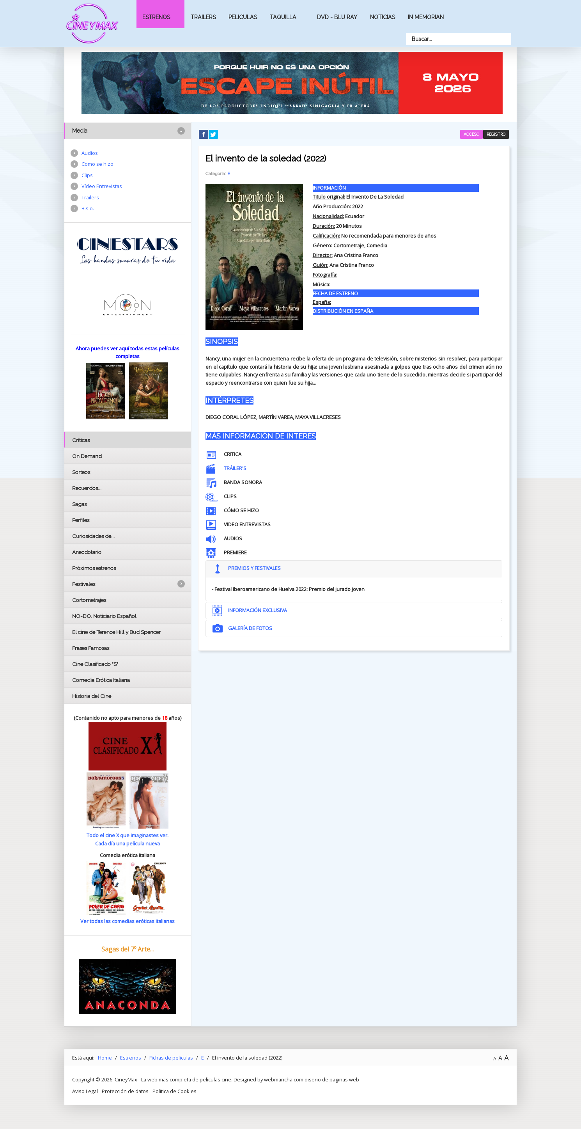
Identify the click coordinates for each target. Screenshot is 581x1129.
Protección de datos (125, 1091)
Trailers (203, 17)
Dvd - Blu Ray (337, 17)
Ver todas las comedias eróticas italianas (127, 921)
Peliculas (243, 17)
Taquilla (283, 17)
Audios (89, 152)
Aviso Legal (85, 1091)
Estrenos (156, 17)
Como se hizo (97, 163)
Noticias (382, 17)
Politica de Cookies (174, 1091)
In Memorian (426, 17)
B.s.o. (87, 208)
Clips (87, 175)
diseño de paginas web (332, 1079)
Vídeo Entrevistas (101, 186)
